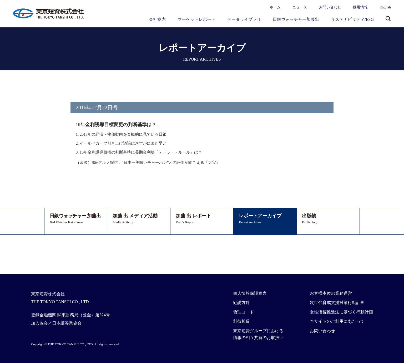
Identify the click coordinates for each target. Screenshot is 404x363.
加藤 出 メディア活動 (139, 219)
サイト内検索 (388, 19)
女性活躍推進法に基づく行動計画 (341, 312)
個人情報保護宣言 (250, 293)
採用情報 (360, 7)
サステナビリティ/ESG (352, 19)
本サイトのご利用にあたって (337, 321)
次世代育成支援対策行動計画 (337, 302)
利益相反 (241, 321)
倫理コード (243, 312)
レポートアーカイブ (265, 219)
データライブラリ (244, 19)
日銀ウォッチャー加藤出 (296, 19)
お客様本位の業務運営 (331, 293)
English (385, 7)
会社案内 (157, 19)
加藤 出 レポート (202, 219)
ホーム (275, 7)
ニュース (299, 7)
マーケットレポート (196, 19)
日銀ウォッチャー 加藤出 (76, 219)
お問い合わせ (330, 7)
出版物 (328, 219)
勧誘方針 (241, 302)
